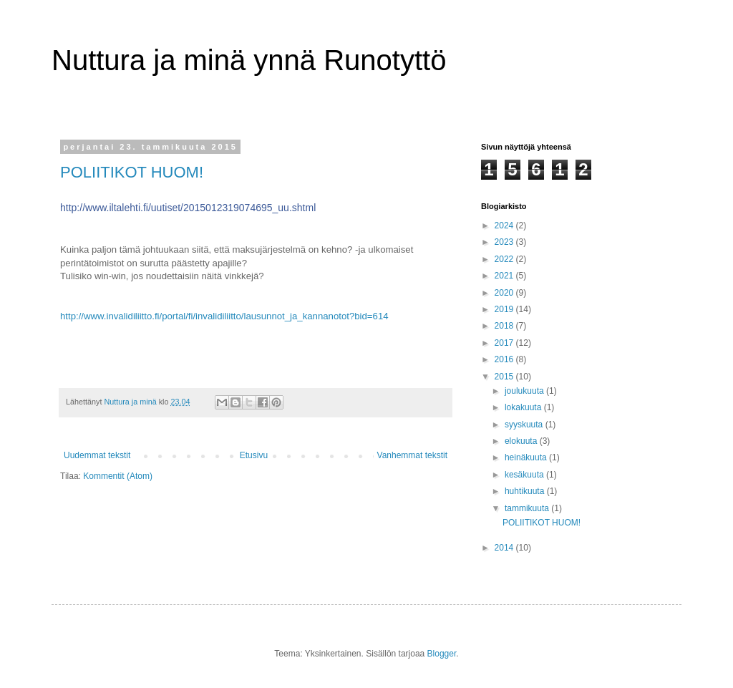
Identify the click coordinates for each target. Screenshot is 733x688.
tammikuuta (528, 508)
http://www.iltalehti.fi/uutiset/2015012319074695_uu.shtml (188, 207)
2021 (505, 276)
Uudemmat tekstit (97, 455)
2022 (505, 259)
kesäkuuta (525, 475)
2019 (505, 309)
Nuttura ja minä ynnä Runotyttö (249, 60)
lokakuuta (524, 407)
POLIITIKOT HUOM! (131, 172)
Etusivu (254, 455)
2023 (505, 242)
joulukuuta (525, 391)
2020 (505, 293)
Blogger (442, 654)
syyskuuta (525, 425)
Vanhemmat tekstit (412, 455)
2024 (505, 226)
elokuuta (522, 441)
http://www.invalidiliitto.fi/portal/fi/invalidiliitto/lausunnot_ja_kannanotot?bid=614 (224, 316)
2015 (505, 377)
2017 (505, 343)
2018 (505, 326)
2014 (505, 548)
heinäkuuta (527, 457)
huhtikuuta (526, 491)
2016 (505, 359)
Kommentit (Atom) (117, 476)
